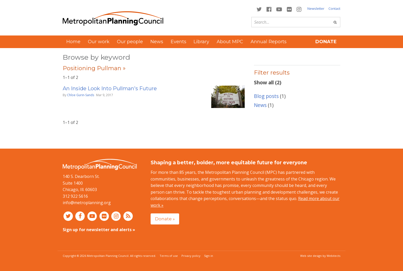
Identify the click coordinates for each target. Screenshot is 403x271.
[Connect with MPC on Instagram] (299, 9)
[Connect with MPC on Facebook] (269, 9)
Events (178, 41)
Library (201, 41)
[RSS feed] (128, 216)
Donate (326, 41)
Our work (98, 41)
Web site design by (320, 256)
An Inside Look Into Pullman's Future (110, 88)
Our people (130, 41)
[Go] (335, 22)
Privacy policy (190, 256)
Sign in (208, 256)
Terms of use (169, 256)
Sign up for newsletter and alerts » (99, 229)
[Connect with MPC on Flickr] (289, 9)
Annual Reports (269, 41)
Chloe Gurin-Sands (80, 95)
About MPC (230, 41)
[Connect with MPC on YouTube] (278, 9)
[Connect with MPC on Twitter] (259, 9)
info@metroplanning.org (87, 202)
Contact (334, 8)
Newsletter (315, 8)
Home (73, 41)
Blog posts (266, 96)
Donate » (165, 218)
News (156, 41)
